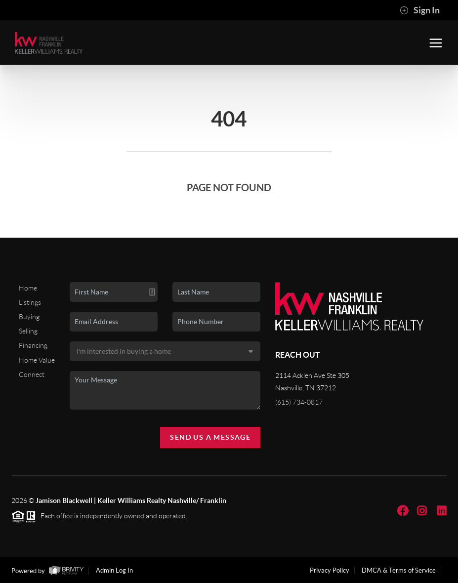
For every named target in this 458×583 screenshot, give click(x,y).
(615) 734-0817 (299, 402)
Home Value (37, 360)
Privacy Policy (329, 570)
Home (28, 288)
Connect (31, 374)
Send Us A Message (210, 437)
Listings (30, 302)
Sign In (420, 10)
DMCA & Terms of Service (399, 570)
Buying (29, 317)
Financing (33, 345)
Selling (28, 331)
